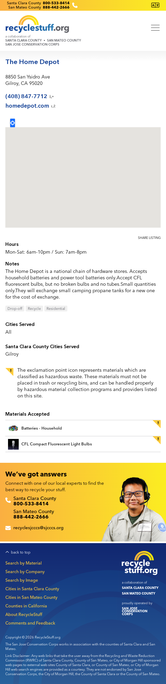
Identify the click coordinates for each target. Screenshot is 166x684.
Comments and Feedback (30, 623)
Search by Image (21, 580)
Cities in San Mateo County (31, 597)
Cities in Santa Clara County (32, 588)
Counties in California (26, 605)
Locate (12, 123)
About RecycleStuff (23, 614)
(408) (30, 96)
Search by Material (23, 563)
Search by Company (25, 571)
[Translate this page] (155, 5)
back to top (20, 552)
